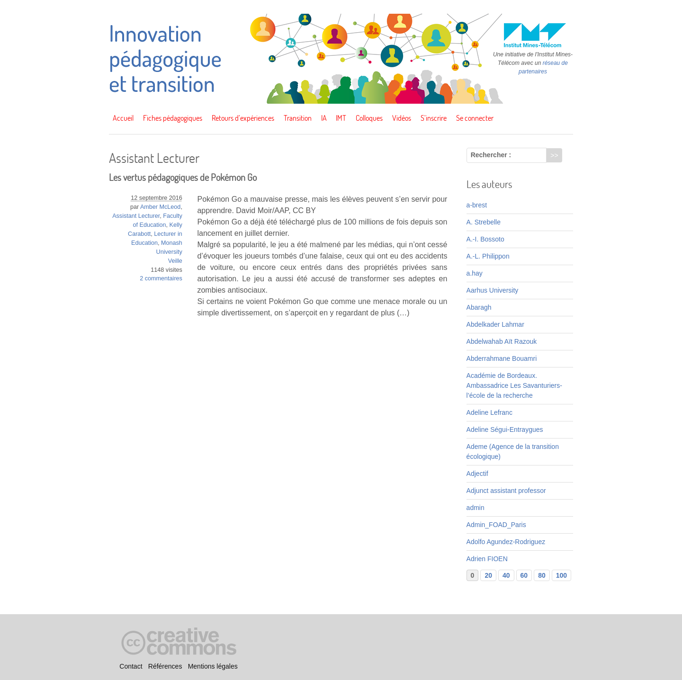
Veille (175, 261)
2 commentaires (161, 278)
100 (561, 575)
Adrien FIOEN (487, 559)
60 (524, 575)
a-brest (477, 205)
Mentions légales (213, 666)
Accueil (123, 118)
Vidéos (401, 118)
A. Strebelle (484, 222)
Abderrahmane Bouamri (502, 358)
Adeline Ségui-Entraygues (505, 429)
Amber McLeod (160, 207)
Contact (130, 666)
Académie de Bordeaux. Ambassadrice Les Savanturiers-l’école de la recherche (514, 385)
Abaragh (479, 307)
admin (476, 507)
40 (506, 575)
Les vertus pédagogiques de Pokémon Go (183, 177)
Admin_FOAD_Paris (496, 524)
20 (488, 575)
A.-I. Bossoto (485, 239)
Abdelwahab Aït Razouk (502, 341)
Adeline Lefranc (489, 412)
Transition (298, 118)
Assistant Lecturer (136, 216)
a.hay (475, 273)
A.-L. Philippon (488, 256)
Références (165, 666)
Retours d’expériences (243, 118)
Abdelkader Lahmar (495, 324)
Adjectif (477, 473)
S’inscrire (434, 118)
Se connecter (475, 118)
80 (542, 575)
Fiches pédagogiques (172, 118)
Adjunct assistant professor (506, 490)
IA (324, 118)
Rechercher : (491, 155)
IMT (341, 118)
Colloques (369, 118)
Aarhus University (493, 290)
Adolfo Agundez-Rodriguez (506, 542)
